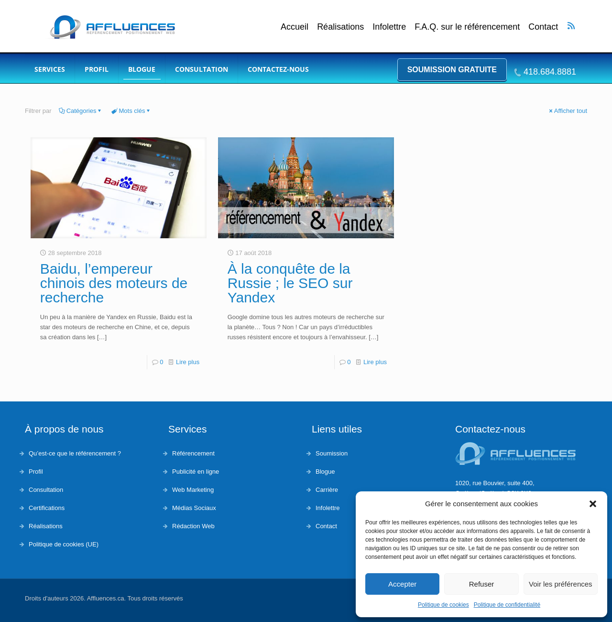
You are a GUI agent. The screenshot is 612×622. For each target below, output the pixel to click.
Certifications (47, 507)
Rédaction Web (193, 526)
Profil (36, 471)
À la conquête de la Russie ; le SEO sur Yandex (290, 283)
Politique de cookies (443, 604)
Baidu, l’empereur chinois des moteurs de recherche (114, 283)
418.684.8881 (550, 72)
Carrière (327, 489)
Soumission (332, 453)
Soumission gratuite (452, 70)
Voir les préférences (560, 584)
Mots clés (131, 110)
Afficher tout (567, 110)
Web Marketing (193, 489)
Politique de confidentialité (507, 604)
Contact (543, 27)
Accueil (294, 27)
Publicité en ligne (195, 471)
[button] (593, 504)
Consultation (46, 489)
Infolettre (389, 27)
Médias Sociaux (194, 507)
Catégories (81, 110)
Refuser (481, 584)
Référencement (193, 453)
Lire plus (187, 362)
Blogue (325, 471)
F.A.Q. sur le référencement (467, 27)
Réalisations (340, 27)
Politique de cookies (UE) (63, 544)
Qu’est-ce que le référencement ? (75, 453)
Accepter (402, 584)
